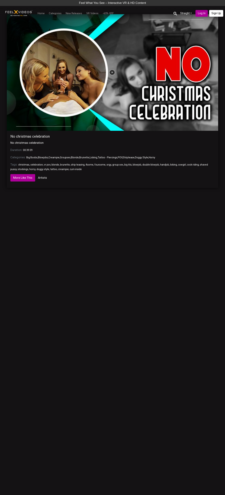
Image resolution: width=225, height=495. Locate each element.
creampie (63, 169)
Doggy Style (141, 157)
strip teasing (78, 164)
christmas (23, 164)
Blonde (75, 157)
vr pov (47, 164)
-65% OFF (108, 13)
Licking (93, 157)
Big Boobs (31, 157)
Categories (55, 13)
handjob (164, 164)
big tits (128, 164)
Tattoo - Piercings (107, 157)
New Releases (74, 13)
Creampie (54, 157)
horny (32, 169)
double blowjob (150, 164)
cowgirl (182, 164)
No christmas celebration (30, 136)
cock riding (193, 164)
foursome (99, 164)
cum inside (76, 169)
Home (41, 13)
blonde (55, 164)
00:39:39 (28, 150)
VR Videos (92, 13)
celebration (36, 164)
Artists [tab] (42, 177)
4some (89, 164)
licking (173, 164)
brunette (65, 164)
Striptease (128, 157)
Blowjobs (43, 157)
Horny (152, 157)
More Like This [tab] (22, 177)
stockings (23, 169)
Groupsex (65, 157)
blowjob (137, 164)
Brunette (84, 157)
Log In (201, 13)
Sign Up (216, 13)
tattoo (53, 169)
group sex (117, 164)
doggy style (43, 169)
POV (120, 157)
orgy (109, 164)
